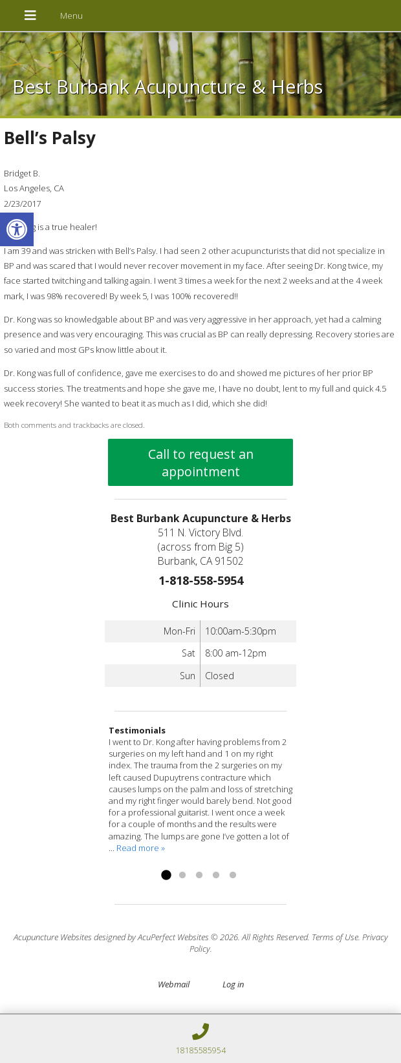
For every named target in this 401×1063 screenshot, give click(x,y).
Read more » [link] (140, 848)
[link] (17, 229)
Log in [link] (233, 984)
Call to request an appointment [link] (201, 462)
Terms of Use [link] (335, 937)
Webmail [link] (174, 984)
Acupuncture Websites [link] (53, 937)
